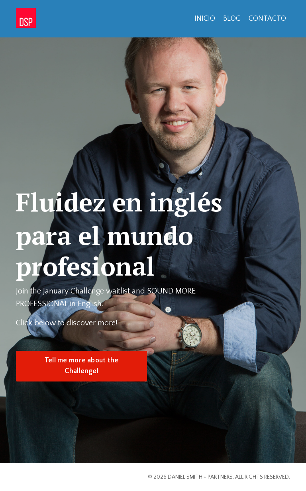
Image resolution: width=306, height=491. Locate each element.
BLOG (232, 19)
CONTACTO (267, 19)
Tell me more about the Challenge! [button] (82, 365)
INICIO (204, 19)
